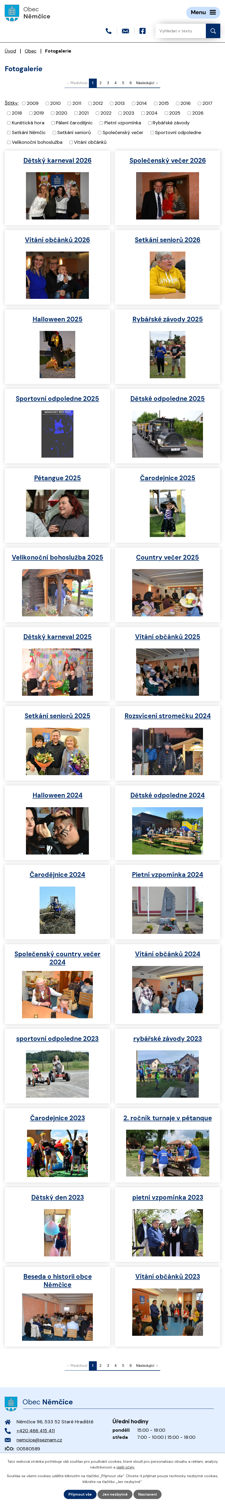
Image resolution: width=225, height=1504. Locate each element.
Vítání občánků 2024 (167, 954)
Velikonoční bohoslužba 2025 (57, 557)
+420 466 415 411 (36, 1431)
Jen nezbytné (115, 1494)
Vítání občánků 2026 (57, 240)
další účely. (125, 1467)
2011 (76, 103)
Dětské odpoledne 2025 (167, 399)
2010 (55, 103)
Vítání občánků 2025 (167, 637)
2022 (105, 113)
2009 (33, 103)
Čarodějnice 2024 (57, 875)
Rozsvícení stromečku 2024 (168, 716)
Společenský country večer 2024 (57, 958)
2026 (197, 113)
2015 (164, 103)
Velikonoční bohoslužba (37, 142)
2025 (174, 113)
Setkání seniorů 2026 (167, 240)
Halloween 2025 (58, 319)
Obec (30, 51)
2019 (39, 113)
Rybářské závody (171, 123)
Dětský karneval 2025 (57, 637)
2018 (17, 113)
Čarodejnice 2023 (57, 1118)
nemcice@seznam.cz (39, 1440)
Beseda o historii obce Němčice (57, 1280)
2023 (128, 113)
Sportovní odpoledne (178, 132)
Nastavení (147, 1494)
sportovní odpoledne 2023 (57, 1039)
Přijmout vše (80, 1494)
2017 (207, 103)
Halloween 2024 (58, 795)
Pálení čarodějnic (74, 123)
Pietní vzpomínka (122, 123)
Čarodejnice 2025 (167, 478)
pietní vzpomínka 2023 (167, 1197)
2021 (84, 113)
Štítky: (11, 103)
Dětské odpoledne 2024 (167, 795)
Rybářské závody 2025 (167, 319)
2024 (152, 113)
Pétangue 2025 (57, 478)
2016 (185, 103)
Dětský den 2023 (57, 1197)
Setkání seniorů (74, 132)
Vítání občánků (90, 142)
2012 (98, 103)
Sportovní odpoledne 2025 (57, 399)
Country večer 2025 (167, 557)
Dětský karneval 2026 (57, 160)
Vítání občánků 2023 (167, 1276)
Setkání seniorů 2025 (57, 716)
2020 (61, 113)
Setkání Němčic (29, 132)
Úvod (10, 51)
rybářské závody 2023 (167, 1039)
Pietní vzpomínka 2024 (167, 875)
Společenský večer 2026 (168, 160)
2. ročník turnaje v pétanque (168, 1118)
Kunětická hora (28, 123)
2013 (120, 103)
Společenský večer (123, 132)
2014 (141, 103)
